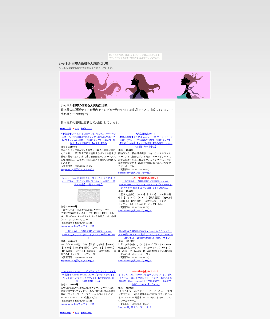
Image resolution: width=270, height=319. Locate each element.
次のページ (86, 128)
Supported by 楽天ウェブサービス (77, 169)
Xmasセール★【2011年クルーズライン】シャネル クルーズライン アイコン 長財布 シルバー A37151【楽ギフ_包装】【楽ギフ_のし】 (89, 181)
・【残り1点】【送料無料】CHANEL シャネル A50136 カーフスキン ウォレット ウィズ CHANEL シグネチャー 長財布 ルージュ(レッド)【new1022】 (146, 184)
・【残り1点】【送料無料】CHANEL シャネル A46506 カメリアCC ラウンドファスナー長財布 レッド (88, 234)
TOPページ (65, 128)
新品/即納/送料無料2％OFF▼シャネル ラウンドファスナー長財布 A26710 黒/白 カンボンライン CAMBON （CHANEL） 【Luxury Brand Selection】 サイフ (145, 234)
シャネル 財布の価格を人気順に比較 (83, 63)
